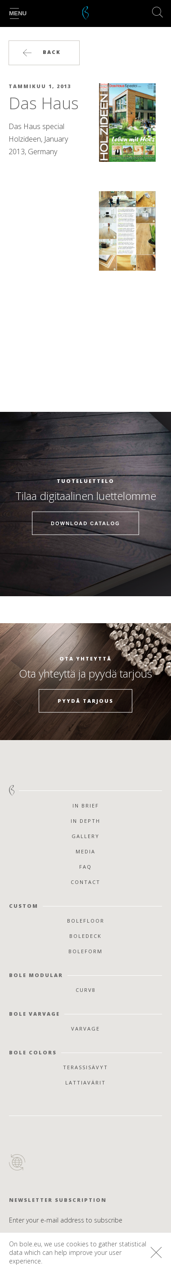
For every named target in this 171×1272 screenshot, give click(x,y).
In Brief (85, 805)
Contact (85, 882)
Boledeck (85, 936)
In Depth (85, 820)
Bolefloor (85, 920)
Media (85, 851)
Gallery (85, 836)
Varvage (85, 1028)
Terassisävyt (85, 1067)
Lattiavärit (85, 1082)
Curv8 (86, 989)
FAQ (85, 866)
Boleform (85, 951)
